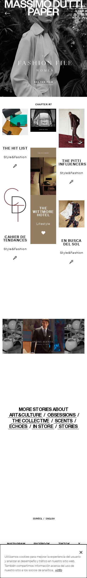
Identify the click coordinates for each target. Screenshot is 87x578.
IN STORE (43, 426)
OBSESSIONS (61, 415)
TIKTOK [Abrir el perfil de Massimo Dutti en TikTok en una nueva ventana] (64, 544)
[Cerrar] (81, 552)
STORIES (68, 426)
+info (58, 570)
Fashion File (43, 48)
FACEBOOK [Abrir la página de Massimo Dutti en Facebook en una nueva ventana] (42, 544)
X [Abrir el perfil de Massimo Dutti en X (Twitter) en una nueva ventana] (79, 544)
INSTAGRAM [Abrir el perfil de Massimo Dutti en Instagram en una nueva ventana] (16, 544)
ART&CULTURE (25, 415)
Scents (63, 420)
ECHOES (18, 426)
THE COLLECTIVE (30, 420)
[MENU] (79, 12)
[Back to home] (7, 13)
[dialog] (43, 561)
